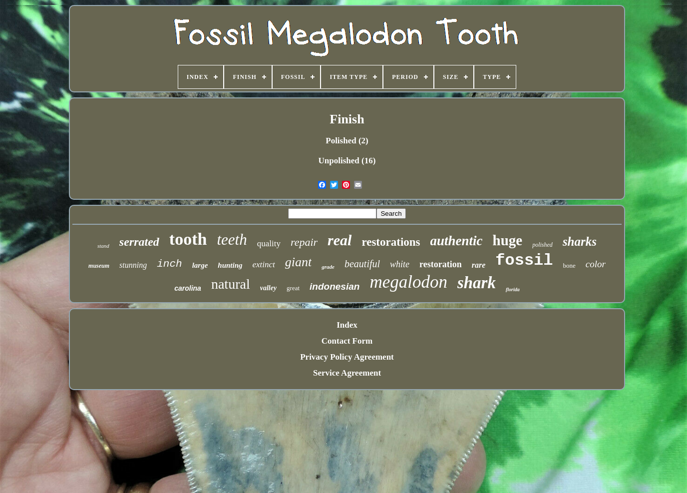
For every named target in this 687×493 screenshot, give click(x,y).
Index (347, 325)
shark (476, 283)
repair (304, 242)
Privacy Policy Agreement (347, 357)
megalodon (408, 282)
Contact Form (347, 341)
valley (268, 288)
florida (513, 289)
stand (103, 246)
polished (542, 244)
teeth (232, 239)
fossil (524, 260)
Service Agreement (347, 373)
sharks (580, 241)
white (399, 264)
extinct (264, 264)
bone (569, 265)
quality (269, 243)
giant (298, 262)
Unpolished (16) (347, 160)
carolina (187, 288)
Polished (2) (347, 140)
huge (508, 240)
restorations (390, 242)
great (293, 288)
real (339, 240)
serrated (139, 241)
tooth (188, 239)
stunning (133, 265)
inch (169, 264)
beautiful (362, 263)
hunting (230, 265)
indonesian (334, 286)
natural (230, 284)
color (596, 264)
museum (98, 265)
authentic (456, 240)
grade (328, 267)
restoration (440, 264)
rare (479, 265)
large (200, 265)
